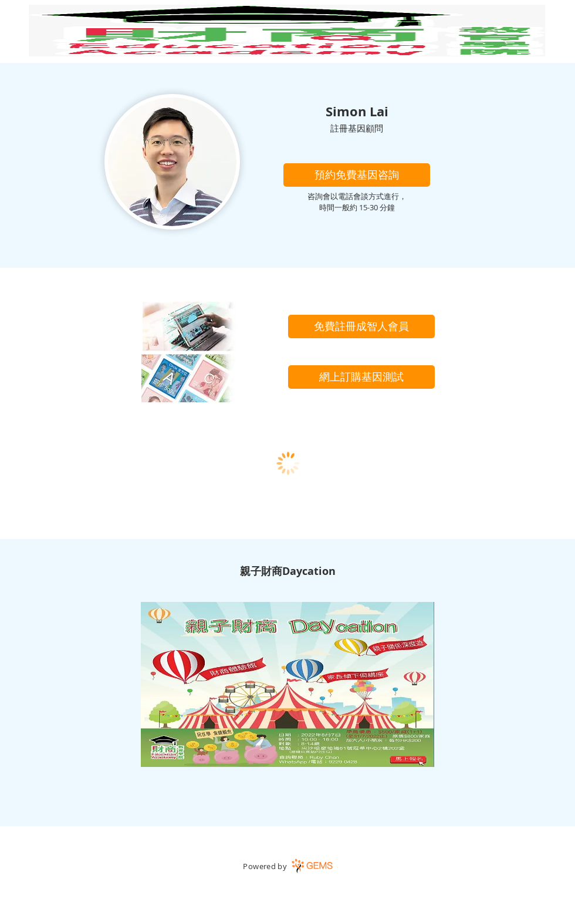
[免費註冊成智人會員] (361, 326)
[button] (356, 175)
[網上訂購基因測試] (361, 377)
